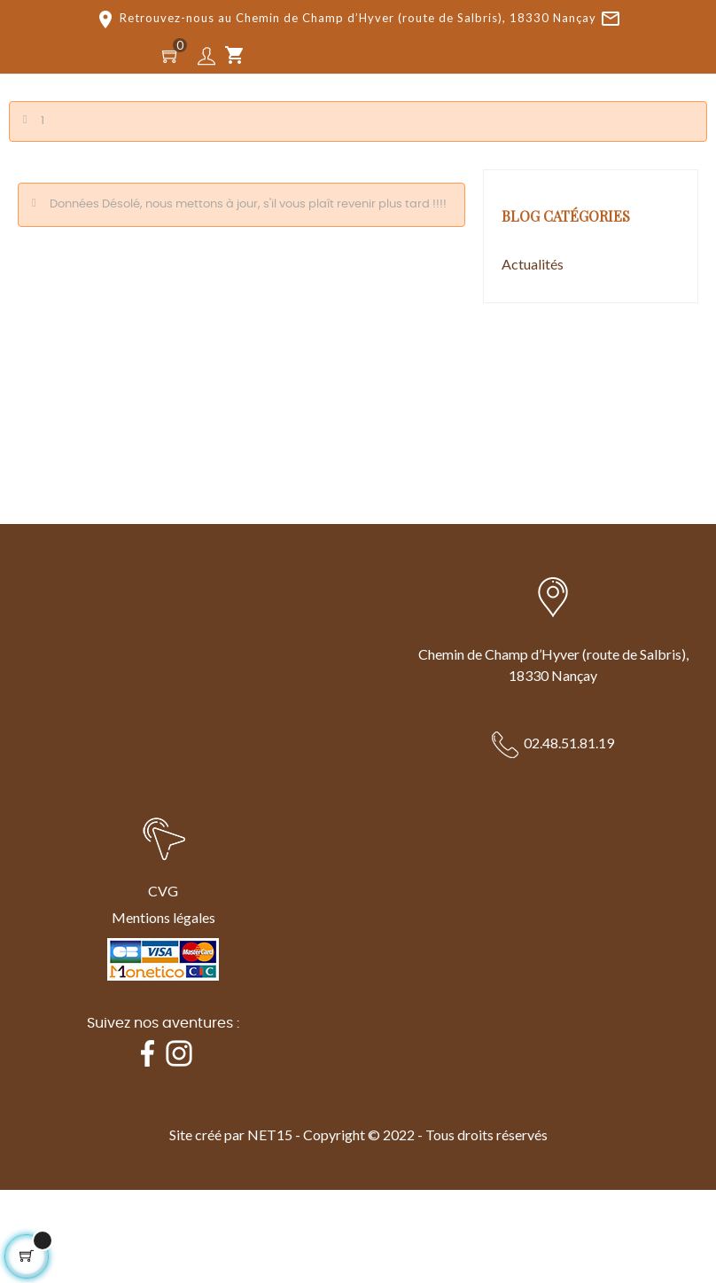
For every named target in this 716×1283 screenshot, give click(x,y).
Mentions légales (163, 917)
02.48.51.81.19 (569, 742)
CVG (163, 890)
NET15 (269, 1134)
